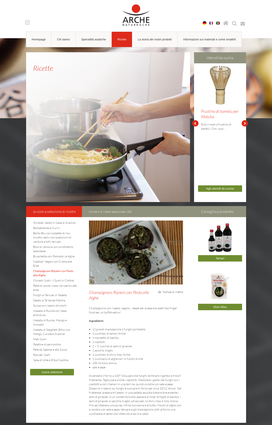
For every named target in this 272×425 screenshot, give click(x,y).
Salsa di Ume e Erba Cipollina (51, 304)
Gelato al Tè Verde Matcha (49, 244)
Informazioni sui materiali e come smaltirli (209, 39)
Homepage (39, 39)
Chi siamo (63, 39)
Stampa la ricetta (170, 236)
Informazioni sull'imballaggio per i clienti (210, 396)
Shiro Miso (220, 251)
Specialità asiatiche (93, 39)
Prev (195, 95)
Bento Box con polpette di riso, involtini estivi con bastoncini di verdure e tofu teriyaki (52, 182)
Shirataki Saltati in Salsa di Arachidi (54, 167)
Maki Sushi (39, 283)
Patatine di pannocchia (47, 288)
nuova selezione (52, 316)
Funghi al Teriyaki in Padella (50, 239)
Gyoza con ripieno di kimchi (50, 250)
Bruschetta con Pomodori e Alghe (54, 200)
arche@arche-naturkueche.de (50, 402)
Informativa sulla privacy (199, 392)
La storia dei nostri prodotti (155, 39)
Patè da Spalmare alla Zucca (50, 294)
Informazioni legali (195, 388)
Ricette (121, 39)
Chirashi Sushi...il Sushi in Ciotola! (54, 224)
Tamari (220, 202)
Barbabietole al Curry (46, 172)
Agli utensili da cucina (220, 138)
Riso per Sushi (41, 299)
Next (245, 95)
